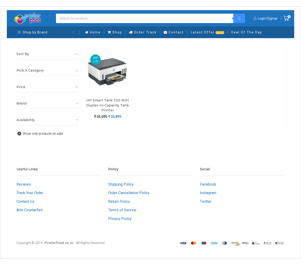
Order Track (143, 32)
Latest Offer (207, 32)
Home (93, 32)
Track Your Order (29, 193)
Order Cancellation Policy (129, 193)
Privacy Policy (120, 218)
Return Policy (119, 201)
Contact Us (25, 201)
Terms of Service (122, 210)
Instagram (208, 193)
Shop (115, 32)
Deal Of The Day (246, 32)
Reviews (23, 184)
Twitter (205, 201)
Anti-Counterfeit (29, 210)
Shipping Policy (121, 184)
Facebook (208, 184)
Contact (174, 32)
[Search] (239, 18)
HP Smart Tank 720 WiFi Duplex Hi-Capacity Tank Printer (107, 105)
